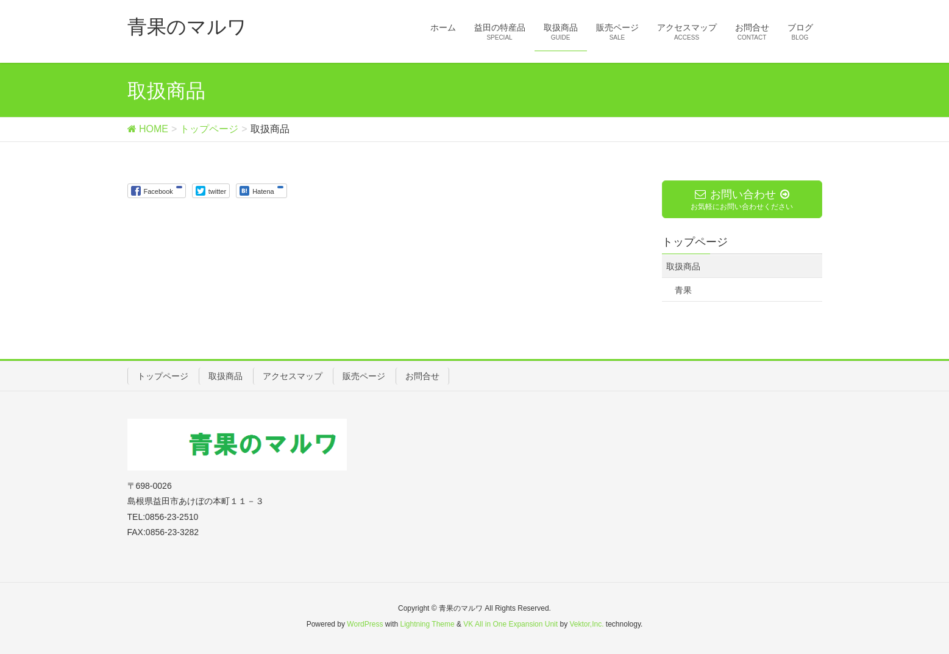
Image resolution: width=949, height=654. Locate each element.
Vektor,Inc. (586, 624)
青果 (683, 290)
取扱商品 (683, 266)
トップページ (162, 376)
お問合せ (422, 376)
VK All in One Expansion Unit (510, 624)
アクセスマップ (292, 376)
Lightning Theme (427, 624)
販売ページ (364, 376)
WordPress (365, 624)
